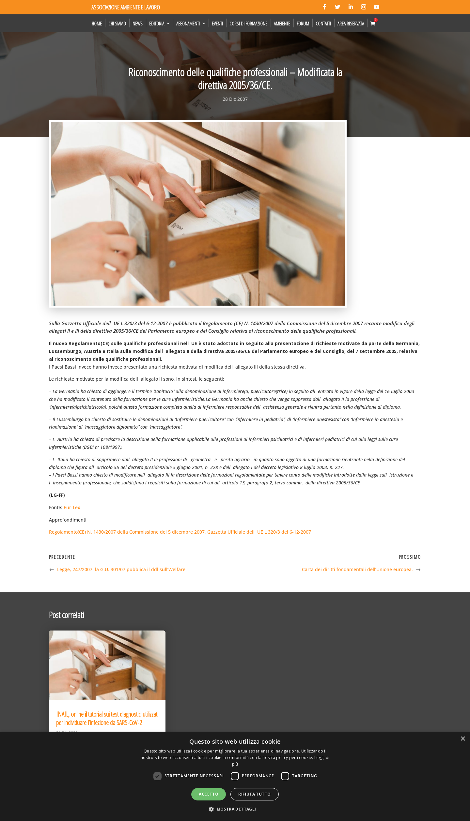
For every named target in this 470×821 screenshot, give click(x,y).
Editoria (156, 23)
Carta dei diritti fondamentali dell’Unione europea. (357, 569)
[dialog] (235, 776)
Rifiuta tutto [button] (254, 794)
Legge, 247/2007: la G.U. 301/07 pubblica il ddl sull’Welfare (121, 569)
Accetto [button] (208, 794)
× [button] (462, 739)
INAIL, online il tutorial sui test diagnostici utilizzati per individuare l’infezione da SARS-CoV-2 (107, 718)
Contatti (323, 23)
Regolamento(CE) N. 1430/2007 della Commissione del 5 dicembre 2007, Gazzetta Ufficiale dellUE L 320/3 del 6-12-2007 (180, 532)
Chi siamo (117, 23)
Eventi (217, 23)
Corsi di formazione (248, 23)
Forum (303, 23)
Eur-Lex (72, 507)
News (138, 23)
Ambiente (282, 23)
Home (97, 23)
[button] (235, 809)
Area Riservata (350, 23)
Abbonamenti (188, 23)
